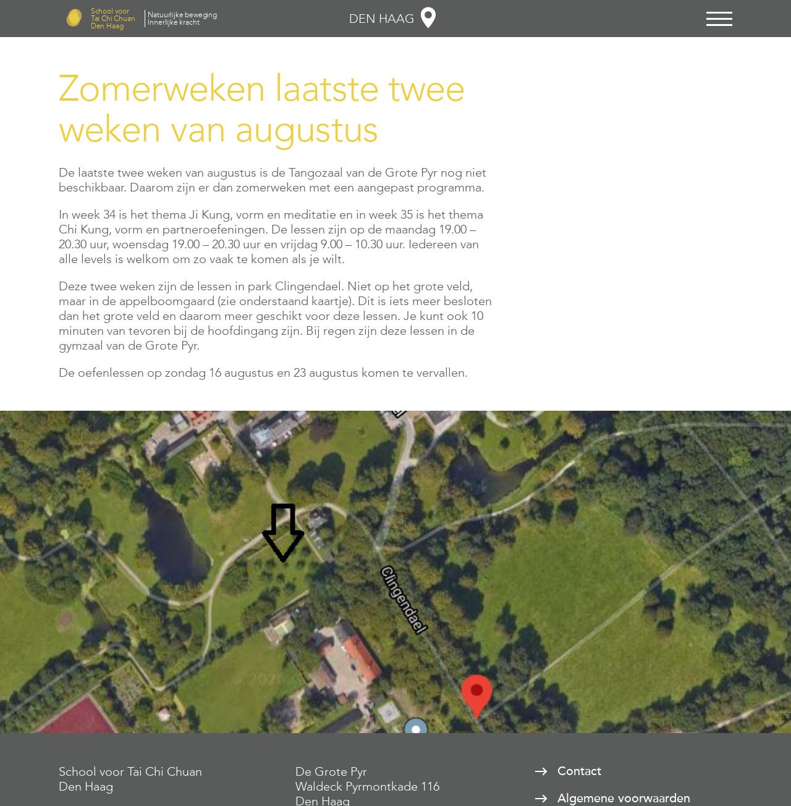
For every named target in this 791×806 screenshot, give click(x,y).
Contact (579, 771)
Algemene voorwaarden (623, 798)
